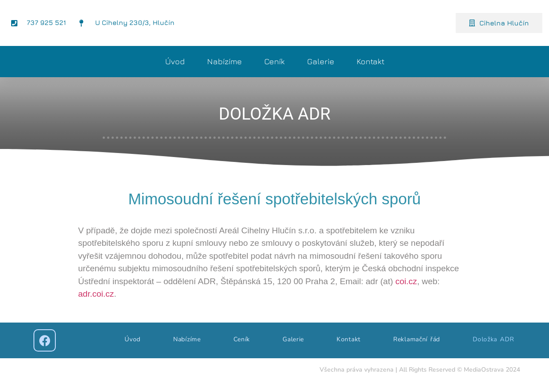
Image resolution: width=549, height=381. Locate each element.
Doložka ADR (493, 339)
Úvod (175, 61)
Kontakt (370, 61)
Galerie (320, 61)
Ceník (274, 61)
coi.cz (406, 281)
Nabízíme (224, 61)
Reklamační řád (416, 339)
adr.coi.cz (96, 293)
